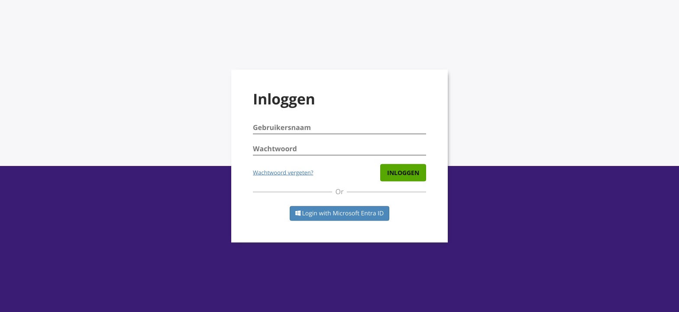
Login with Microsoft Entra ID (339, 213)
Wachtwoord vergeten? (283, 172)
